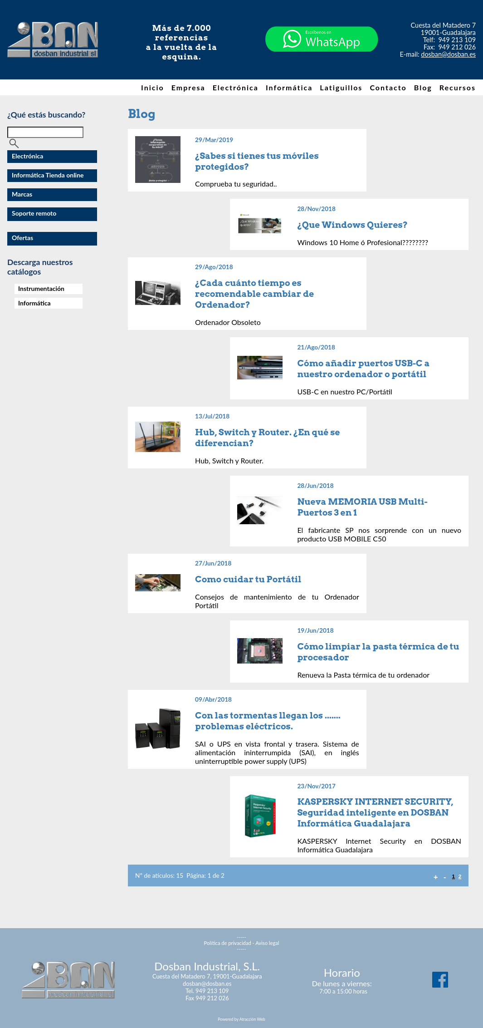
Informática (289, 87)
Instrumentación (41, 288)
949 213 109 (457, 40)
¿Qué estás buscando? (46, 114)
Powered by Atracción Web (241, 1019)
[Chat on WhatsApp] (321, 68)
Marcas (22, 194)
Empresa (188, 87)
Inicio (152, 87)
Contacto (388, 87)
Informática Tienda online (48, 175)
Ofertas (22, 237)
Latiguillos (341, 87)
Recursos (457, 87)
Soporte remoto (34, 213)
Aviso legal (267, 943)
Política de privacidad (227, 943)
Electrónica (236, 87)
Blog (423, 87)
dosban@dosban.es (448, 54)
